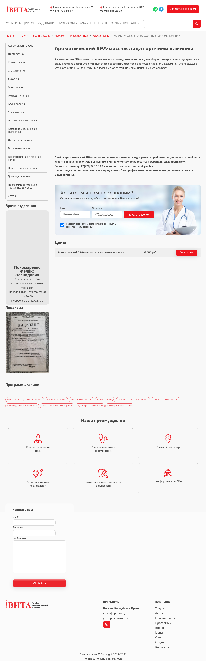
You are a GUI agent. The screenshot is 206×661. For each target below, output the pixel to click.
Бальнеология (17, 104)
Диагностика (16, 54)
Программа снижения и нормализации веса (22, 186)
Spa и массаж (16, 112)
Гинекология (15, 87)
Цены (94, 23)
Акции (24, 23)
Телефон (97, 208)
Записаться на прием (183, 9)
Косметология (16, 62)
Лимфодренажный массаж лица (133, 400)
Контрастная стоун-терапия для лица (24, 400)
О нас (104, 23)
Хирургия (14, 79)
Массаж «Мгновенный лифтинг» (57, 406)
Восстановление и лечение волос (24, 158)
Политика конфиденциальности (103, 659)
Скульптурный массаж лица (90, 406)
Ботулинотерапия (19, 148)
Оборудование (43, 23)
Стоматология (17, 71)
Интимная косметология (23, 121)
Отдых (116, 23)
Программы (67, 23)
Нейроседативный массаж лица (22, 406)
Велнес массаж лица (56, 400)
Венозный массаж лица (81, 400)
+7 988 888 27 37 (111, 11)
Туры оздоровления (20, 176)
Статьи (12, 196)
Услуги (11, 23)
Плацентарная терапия (22, 168)
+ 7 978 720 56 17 (61, 11)
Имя (63, 208)
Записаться (187, 252)
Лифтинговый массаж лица (165, 400)
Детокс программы (20, 140)
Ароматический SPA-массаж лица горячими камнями (91, 252)
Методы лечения (18, 96)
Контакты (131, 23)
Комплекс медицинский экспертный (22, 130)
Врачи (84, 23)
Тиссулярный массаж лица (119, 406)
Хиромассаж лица (105, 400)
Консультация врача (20, 46)
